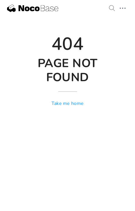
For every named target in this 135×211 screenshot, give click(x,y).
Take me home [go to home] (67, 103)
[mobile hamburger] (122, 8)
